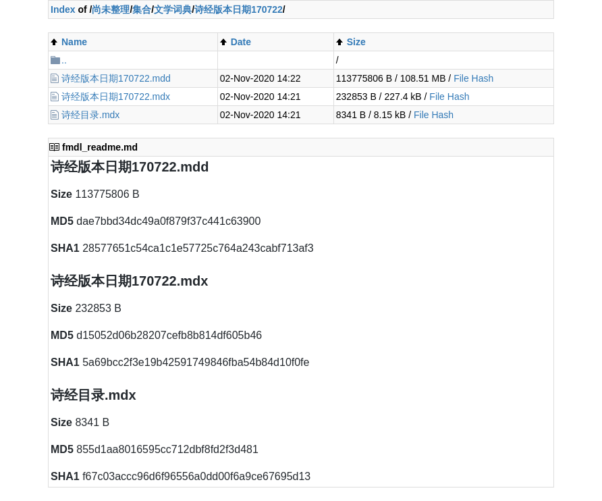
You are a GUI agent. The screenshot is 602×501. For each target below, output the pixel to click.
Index (63, 9)
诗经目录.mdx (90, 114)
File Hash (473, 78)
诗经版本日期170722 (238, 9)
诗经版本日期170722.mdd (116, 78)
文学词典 (173, 9)
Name (74, 41)
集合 (141, 9)
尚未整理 (111, 9)
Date (241, 41)
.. (64, 60)
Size (356, 41)
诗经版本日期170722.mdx (115, 96)
